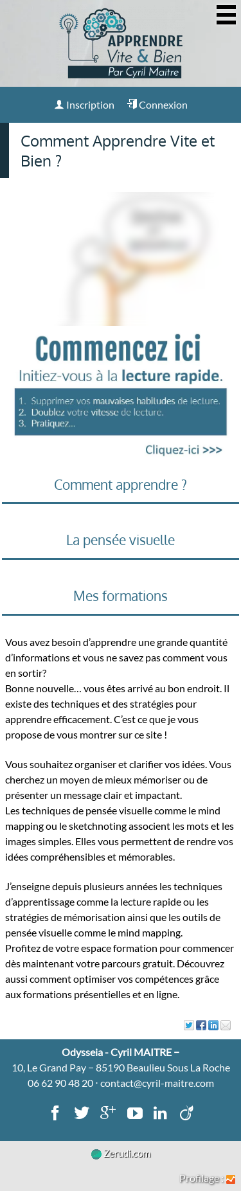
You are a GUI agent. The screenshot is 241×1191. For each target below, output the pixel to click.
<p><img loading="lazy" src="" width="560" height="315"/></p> (120, 259)
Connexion (157, 104)
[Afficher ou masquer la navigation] (226, 14)
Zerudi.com (120, 1153)
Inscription (84, 104)
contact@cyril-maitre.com (157, 1083)
